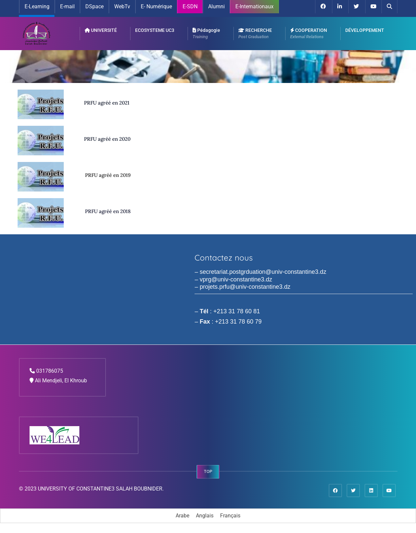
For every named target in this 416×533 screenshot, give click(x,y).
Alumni (216, 6)
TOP (208, 471)
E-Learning (37, 6)
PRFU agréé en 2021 (106, 103)
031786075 (49, 371)
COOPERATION (308, 34)
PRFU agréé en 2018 (107, 211)
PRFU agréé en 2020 (107, 139)
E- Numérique (156, 6)
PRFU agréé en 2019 (108, 175)
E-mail (67, 6)
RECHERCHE (255, 34)
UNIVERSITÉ (101, 30)
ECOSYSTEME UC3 (154, 30)
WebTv (122, 6)
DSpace (94, 6)
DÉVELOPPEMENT (364, 30)
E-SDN (190, 6)
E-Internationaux (254, 6)
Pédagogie (206, 34)
